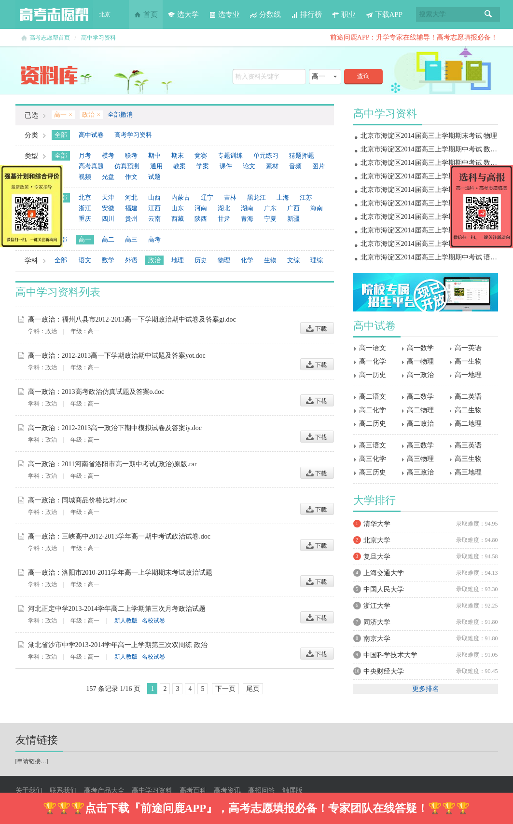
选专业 (224, 14)
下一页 (225, 688)
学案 (202, 166)
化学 (247, 260)
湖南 (247, 208)
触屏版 (292, 790)
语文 (85, 260)
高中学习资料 (98, 37)
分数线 (265, 14)
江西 (154, 208)
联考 (131, 155)
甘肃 (224, 218)
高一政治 (420, 374)
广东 (270, 208)
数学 (108, 260)
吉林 (230, 197)
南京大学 (376, 638)
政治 (154, 260)
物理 (224, 260)
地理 (177, 260)
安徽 (108, 208)
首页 (146, 14)
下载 (317, 328)
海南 (316, 208)
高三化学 (372, 458)
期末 (177, 155)
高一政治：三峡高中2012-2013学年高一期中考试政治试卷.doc (119, 536)
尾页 (253, 688)
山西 (154, 197)
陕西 (200, 218)
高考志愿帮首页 (49, 37)
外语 (131, 260)
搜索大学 (432, 14)
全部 (61, 134)
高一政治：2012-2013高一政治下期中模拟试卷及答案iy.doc (115, 428)
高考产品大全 (104, 790)
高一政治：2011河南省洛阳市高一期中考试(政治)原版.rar (112, 464)
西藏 (177, 218)
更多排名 (425, 688)
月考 (85, 155)
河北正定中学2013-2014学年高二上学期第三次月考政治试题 (117, 608)
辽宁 (207, 197)
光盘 (108, 176)
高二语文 (372, 396)
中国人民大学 (383, 589)
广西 (293, 208)
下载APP (384, 14)
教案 (179, 166)
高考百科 (193, 790)
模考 (108, 155)
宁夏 (270, 218)
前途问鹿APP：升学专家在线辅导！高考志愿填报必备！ (414, 37)
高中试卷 (91, 134)
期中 (154, 155)
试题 (154, 176)
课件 (226, 166)
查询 (363, 76)
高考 (154, 239)
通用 (156, 166)
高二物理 (420, 410)
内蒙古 (180, 197)
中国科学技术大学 (390, 655)
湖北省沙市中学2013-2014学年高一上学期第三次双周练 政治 (118, 644)
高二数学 (420, 396)
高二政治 (420, 423)
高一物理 (420, 361)
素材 (272, 166)
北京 (85, 197)
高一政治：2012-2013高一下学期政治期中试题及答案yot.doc (117, 355)
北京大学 (376, 540)
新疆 (293, 218)
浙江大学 (376, 605)
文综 (293, 260)
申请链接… (31, 761)
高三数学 (420, 445)
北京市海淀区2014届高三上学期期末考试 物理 (429, 135)
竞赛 (200, 155)
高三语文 (372, 445)
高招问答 (261, 790)
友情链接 (36, 740)
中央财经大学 (383, 671)
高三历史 (372, 472)
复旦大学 (376, 556)
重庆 (85, 218)
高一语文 (372, 347)
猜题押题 (301, 155)
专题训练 (230, 155)
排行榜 (306, 14)
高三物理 (420, 458)
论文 (249, 166)
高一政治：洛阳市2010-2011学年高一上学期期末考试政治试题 (120, 572)
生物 (270, 260)
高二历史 (372, 423)
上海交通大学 (383, 573)
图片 (318, 166)
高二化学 (372, 410)
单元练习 (265, 155)
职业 (344, 14)
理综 (316, 260)
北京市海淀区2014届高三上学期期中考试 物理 (429, 230)
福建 (131, 208)
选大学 (183, 14)
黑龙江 (256, 197)
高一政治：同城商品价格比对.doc (77, 500)
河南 (200, 208)
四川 (108, 218)
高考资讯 (227, 790)
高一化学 (372, 361)
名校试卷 (153, 620)
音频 (295, 166)
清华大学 (376, 523)
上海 (283, 197)
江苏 (306, 197)
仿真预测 (126, 166)
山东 (177, 208)
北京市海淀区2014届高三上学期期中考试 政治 (429, 216)
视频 (85, 176)
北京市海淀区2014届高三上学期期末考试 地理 (429, 176)
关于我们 (28, 790)
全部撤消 (120, 114)
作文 (131, 176)
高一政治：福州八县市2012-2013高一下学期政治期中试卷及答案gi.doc (132, 319)
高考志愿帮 (54, 14)
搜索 (488, 14)
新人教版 (126, 620)
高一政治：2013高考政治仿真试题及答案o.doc (96, 391)
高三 (131, 239)
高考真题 (91, 166)
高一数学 (420, 347)
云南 (154, 218)
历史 (200, 260)
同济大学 (376, 622)
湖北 (224, 208)
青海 (247, 218)
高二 (108, 239)
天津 (108, 197)
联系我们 (63, 790)
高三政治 (420, 472)
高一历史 (372, 374)
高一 (85, 239)
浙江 (85, 208)
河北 (131, 197)
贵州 (131, 218)
